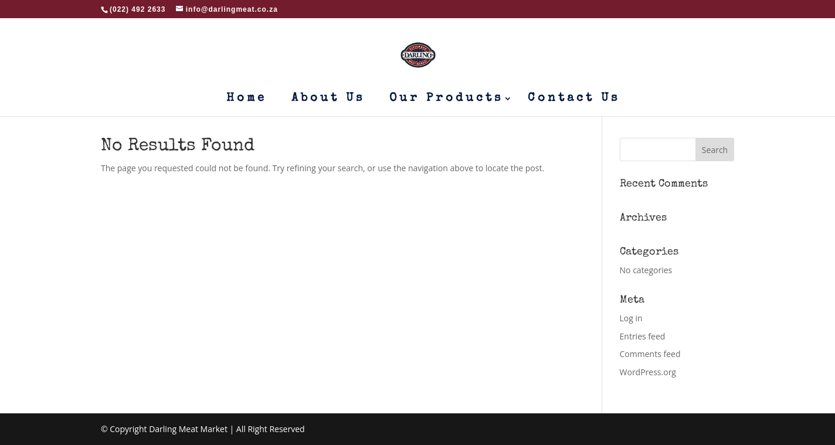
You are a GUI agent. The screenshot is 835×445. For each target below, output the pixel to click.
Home (246, 99)
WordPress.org (648, 372)
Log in (631, 318)
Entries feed (643, 336)
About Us (328, 99)
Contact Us (574, 99)
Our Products (446, 99)
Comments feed (650, 353)
